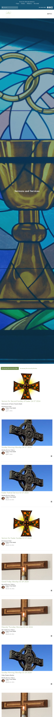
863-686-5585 (42, 7)
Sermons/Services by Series (28, 368)
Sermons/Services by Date (10, 368)
